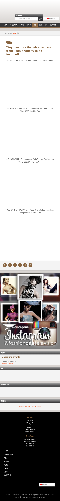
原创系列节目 (9, 454)
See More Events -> (8, 363)
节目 (6, 458)
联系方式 (7, 475)
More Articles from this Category (30, 406)
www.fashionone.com (37, 497)
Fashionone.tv (30, 7)
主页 (6, 451)
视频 (6, 465)
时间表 (6, 461)
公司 (6, 472)
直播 (6, 468)
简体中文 (50, 18)
